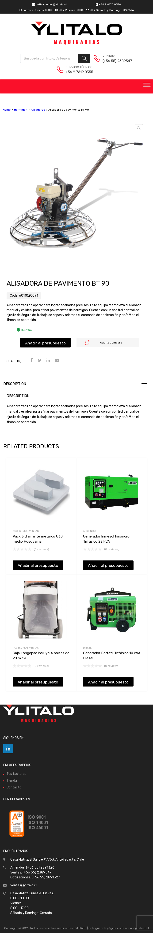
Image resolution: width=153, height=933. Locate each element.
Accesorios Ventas (26, 531)
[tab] (76, 384)
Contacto (14, 787)
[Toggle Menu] (147, 86)
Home (7, 109)
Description (14, 384)
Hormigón (20, 109)
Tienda (12, 781)
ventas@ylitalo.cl (23, 885)
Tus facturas (16, 774)
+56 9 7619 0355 (77, 72)
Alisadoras (38, 109)
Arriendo (89, 531)
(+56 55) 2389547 (114, 61)
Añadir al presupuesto (45, 343)
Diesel (87, 647)
